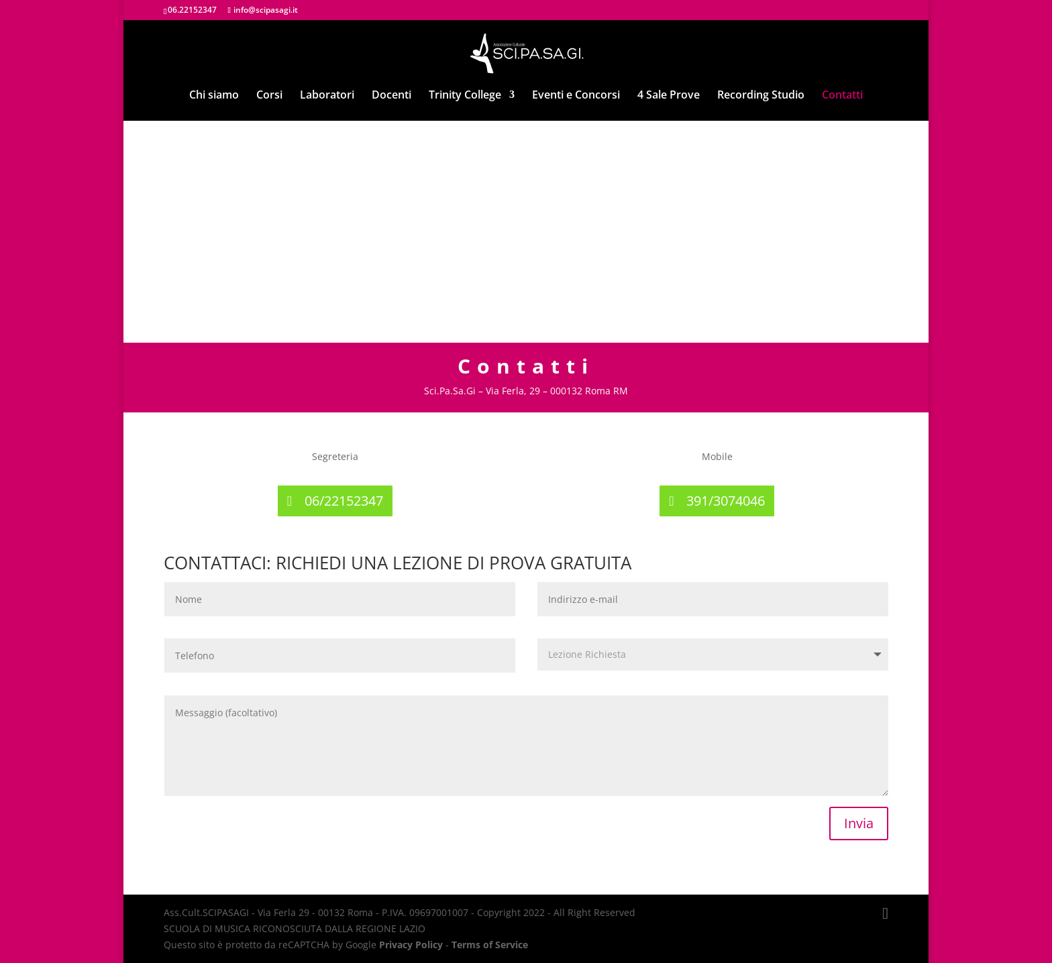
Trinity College (465, 96)
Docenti (391, 96)
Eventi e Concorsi (576, 96)
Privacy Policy (411, 944)
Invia (859, 823)
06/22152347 (344, 501)
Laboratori (327, 96)
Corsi (269, 96)
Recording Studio (760, 96)
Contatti (842, 96)
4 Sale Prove (668, 96)
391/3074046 (725, 501)
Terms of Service (490, 944)
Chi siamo (214, 96)
